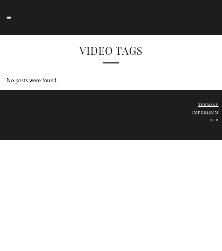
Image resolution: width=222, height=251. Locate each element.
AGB (214, 119)
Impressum (205, 112)
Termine (208, 104)
